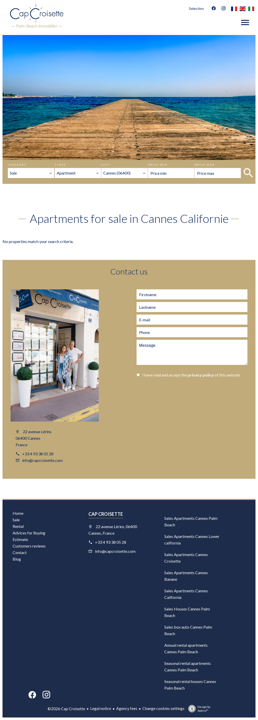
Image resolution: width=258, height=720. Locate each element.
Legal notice (100, 708)
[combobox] (31, 173)
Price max (205, 164)
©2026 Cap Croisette (66, 708)
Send (161, 389)
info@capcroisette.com (42, 460)
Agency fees (126, 708)
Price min (158, 164)
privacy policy (201, 374)
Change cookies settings (163, 708)
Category (17, 164)
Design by (198, 708)
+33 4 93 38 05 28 (37, 453)
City (105, 164)
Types (60, 164)
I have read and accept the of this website (191, 374)
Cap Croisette (105, 514)
